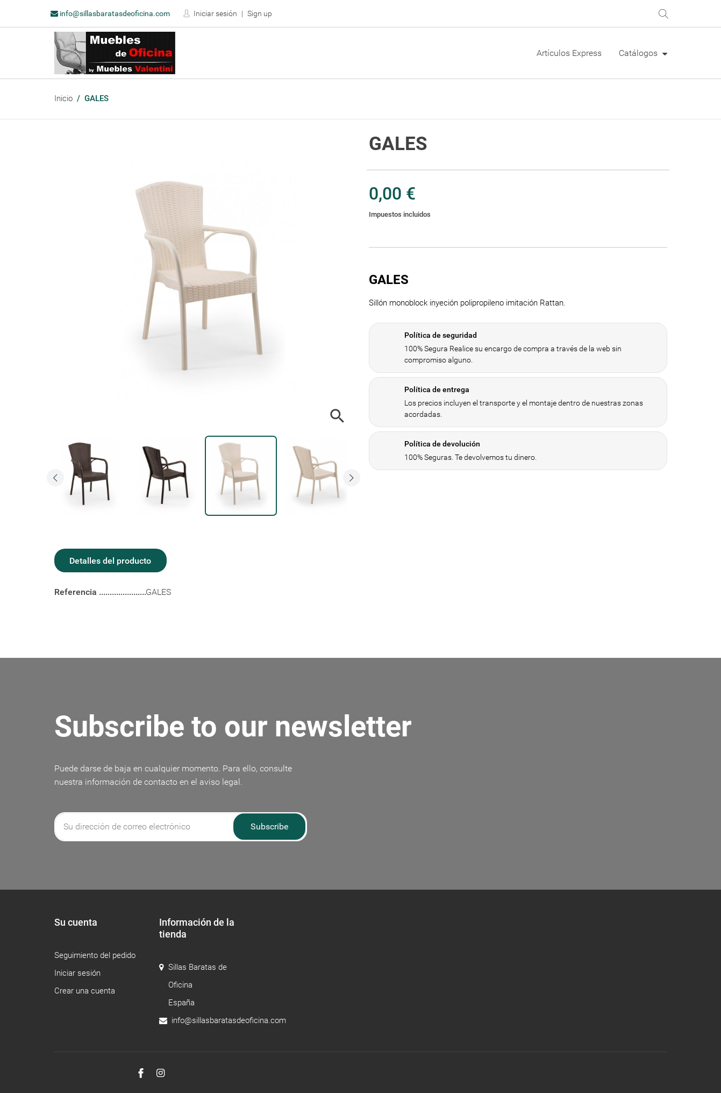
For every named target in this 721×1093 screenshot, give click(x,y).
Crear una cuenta (84, 991)
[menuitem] (569, 53)
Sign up (259, 13)
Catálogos (639, 53)
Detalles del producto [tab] (110, 561)
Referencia (76, 592)
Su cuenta (75, 922)
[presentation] (55, 477)
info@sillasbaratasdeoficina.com (110, 13)
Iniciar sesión (214, 13)
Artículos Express (569, 53)
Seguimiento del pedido (94, 955)
